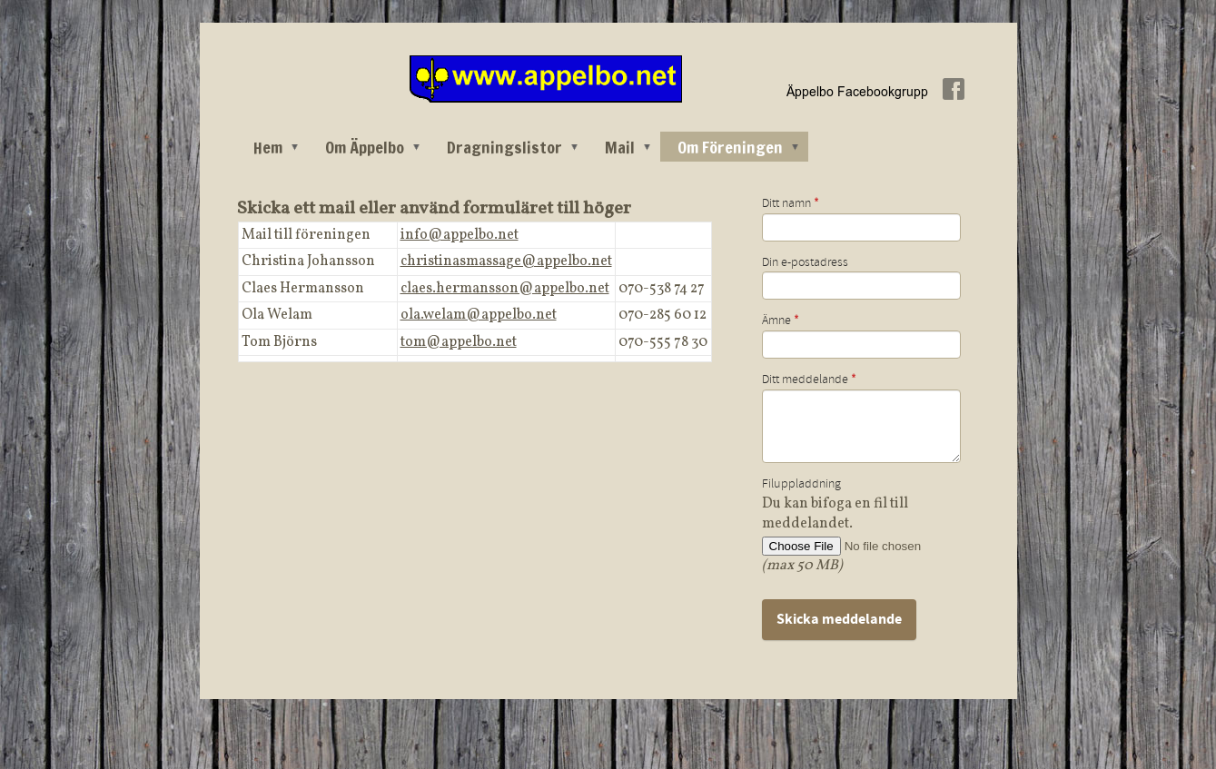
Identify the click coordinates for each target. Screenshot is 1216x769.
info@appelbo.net (459, 235)
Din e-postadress (805, 262)
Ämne (780, 320)
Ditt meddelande (809, 379)
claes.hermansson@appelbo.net (504, 289)
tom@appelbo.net (458, 342)
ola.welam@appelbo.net (478, 315)
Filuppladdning (801, 484)
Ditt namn (790, 203)
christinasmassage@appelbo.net (506, 261)
